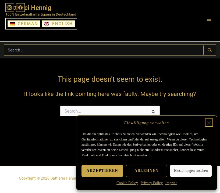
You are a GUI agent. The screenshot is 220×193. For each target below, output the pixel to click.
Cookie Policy (127, 183)
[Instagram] (9, 7)
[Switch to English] (58, 23)
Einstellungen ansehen (191, 171)
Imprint (171, 183)
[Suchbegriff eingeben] (103, 50)
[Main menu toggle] (209, 20)
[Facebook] (20, 7)
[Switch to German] (24, 23)
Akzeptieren (102, 171)
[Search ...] (209, 50)
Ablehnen (146, 171)
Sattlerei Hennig (28, 8)
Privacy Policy (152, 183)
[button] (209, 122)
